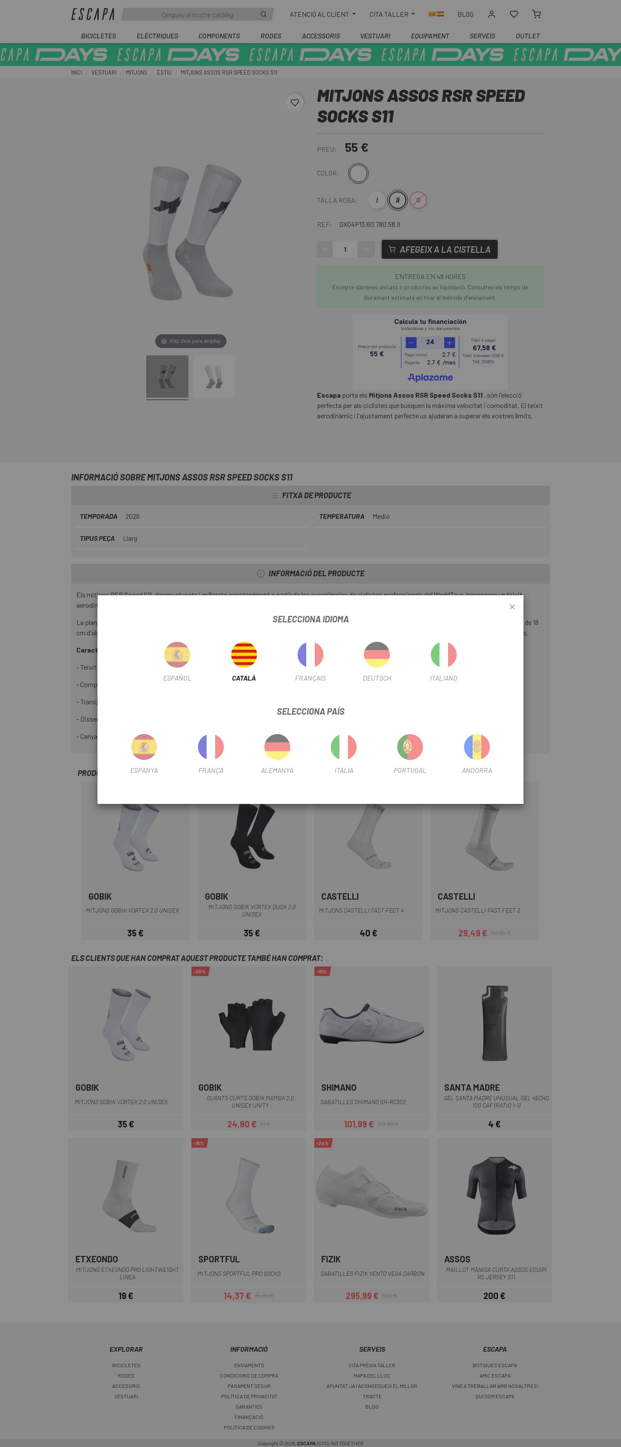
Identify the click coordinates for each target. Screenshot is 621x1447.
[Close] (512, 607)
